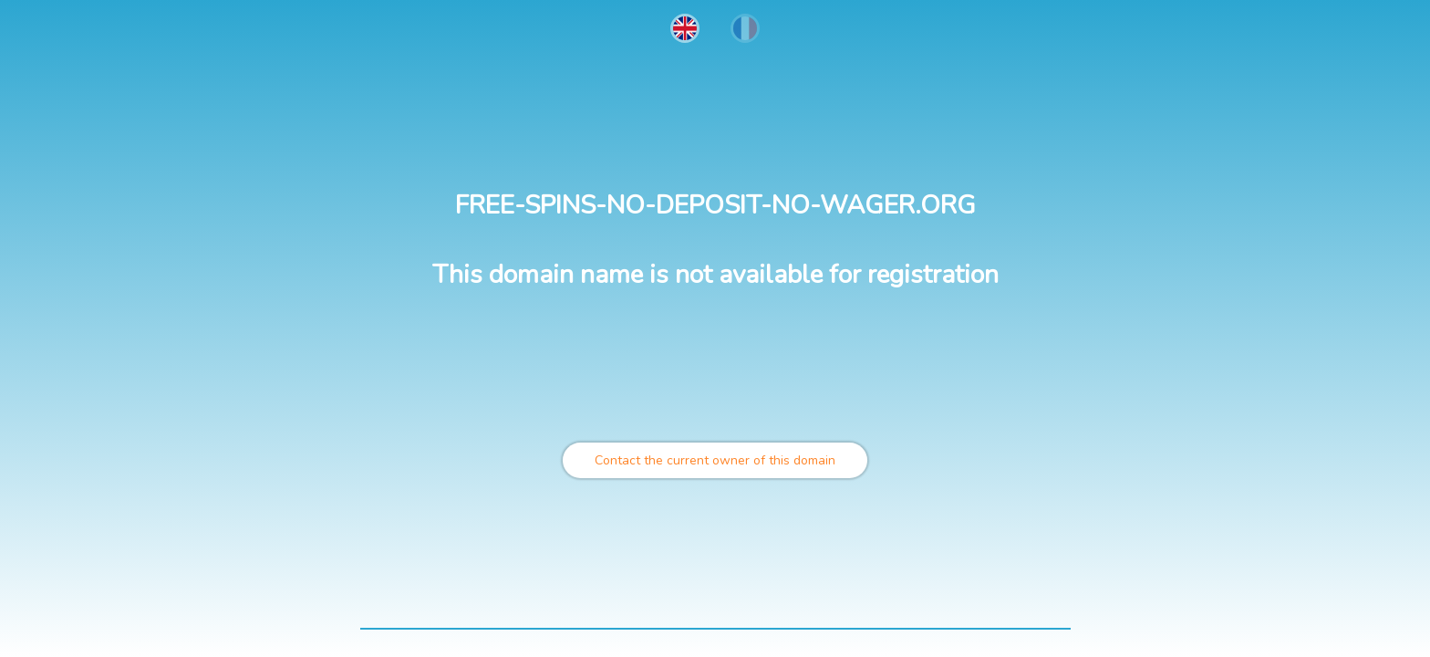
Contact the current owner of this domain (715, 460)
